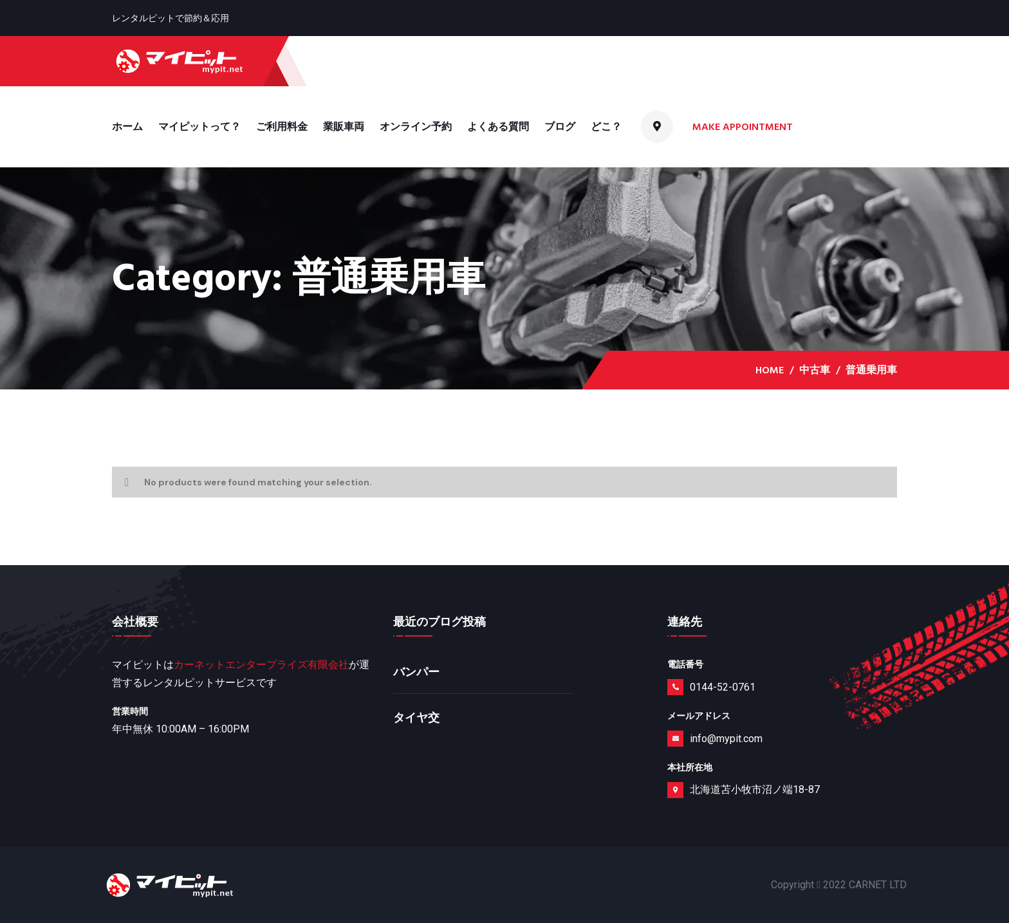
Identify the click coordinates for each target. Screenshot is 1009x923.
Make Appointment (743, 127)
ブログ (559, 127)
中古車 (814, 370)
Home (769, 370)
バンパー (416, 672)
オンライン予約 (416, 127)
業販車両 (343, 127)
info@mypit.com (726, 738)
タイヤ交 (416, 718)
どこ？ (606, 127)
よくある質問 (498, 127)
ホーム (127, 127)
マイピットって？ (199, 127)
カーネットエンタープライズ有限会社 (261, 664)
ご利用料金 (282, 127)
